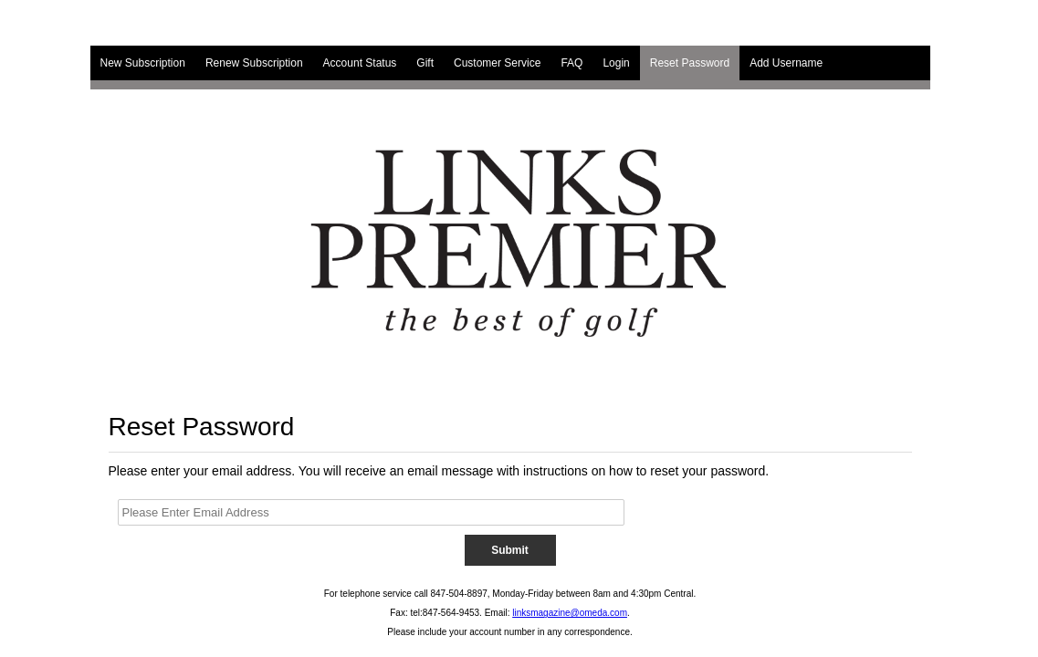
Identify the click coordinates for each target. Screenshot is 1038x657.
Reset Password (689, 63)
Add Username (786, 63)
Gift (425, 63)
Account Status (360, 63)
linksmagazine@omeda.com (569, 613)
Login (616, 63)
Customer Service (497, 63)
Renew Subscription (254, 63)
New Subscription (142, 63)
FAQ (571, 63)
